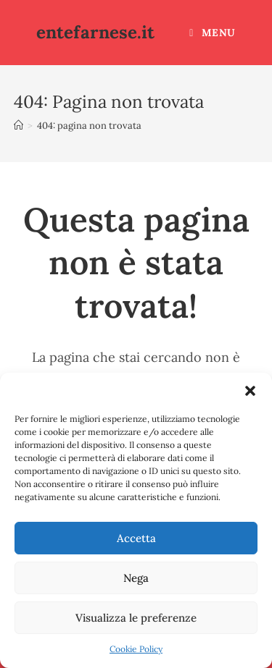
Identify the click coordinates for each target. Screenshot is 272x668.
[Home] (18, 125)
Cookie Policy (136, 648)
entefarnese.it (95, 32)
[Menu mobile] (212, 32)
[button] (250, 391)
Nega (136, 578)
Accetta (136, 538)
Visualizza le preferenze (136, 618)
